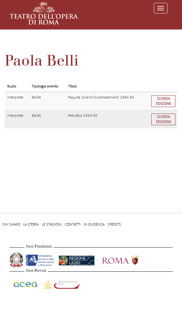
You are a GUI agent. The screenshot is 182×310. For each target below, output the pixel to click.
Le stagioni (52, 224)
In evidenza (94, 224)
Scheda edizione (163, 101)
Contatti (73, 224)
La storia (31, 224)
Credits (114, 224)
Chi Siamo (11, 224)
